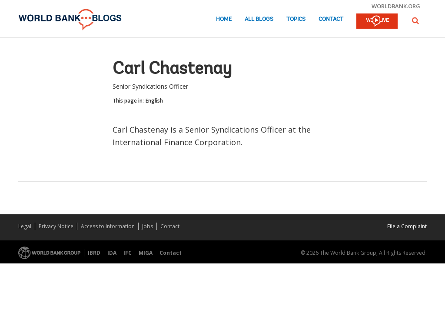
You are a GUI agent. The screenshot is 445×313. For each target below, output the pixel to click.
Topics (296, 19)
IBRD (94, 252)
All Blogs (259, 19)
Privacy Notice (56, 226)
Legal (24, 226)
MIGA (146, 252)
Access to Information (108, 226)
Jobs (147, 226)
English (154, 100)
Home (224, 19)
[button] (415, 20)
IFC (127, 252)
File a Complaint (407, 226)
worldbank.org (396, 6)
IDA (111, 252)
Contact (331, 19)
